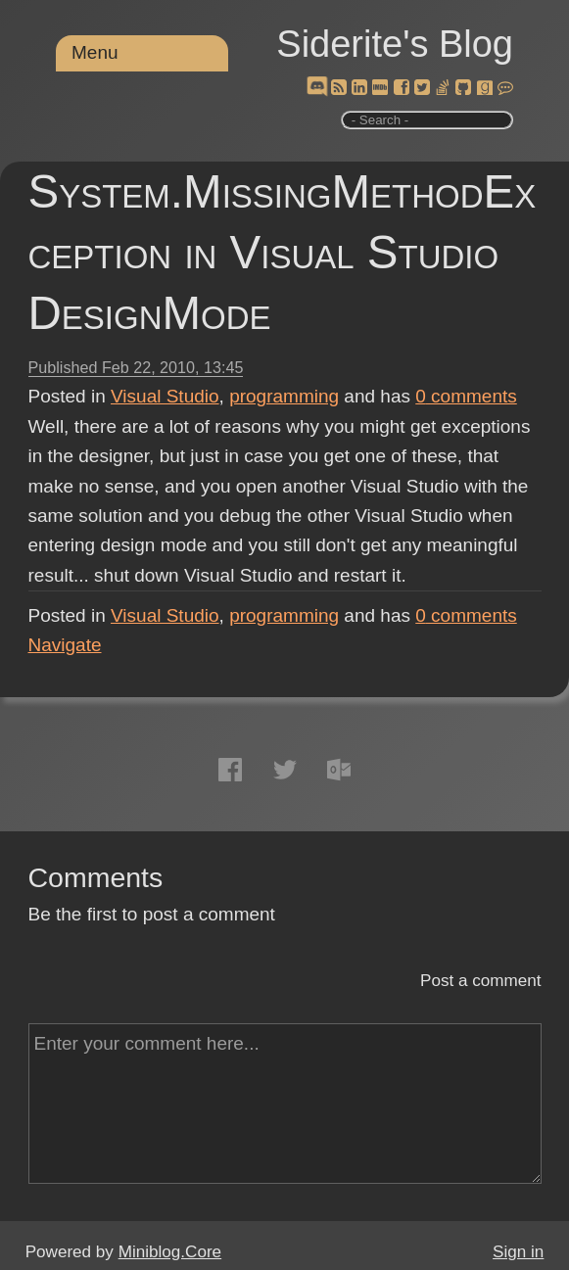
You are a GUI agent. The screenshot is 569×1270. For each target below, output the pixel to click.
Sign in (518, 1252)
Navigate (65, 645)
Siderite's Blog (394, 44)
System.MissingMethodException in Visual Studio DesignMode (282, 252)
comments (466, 396)
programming (284, 396)
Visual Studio (165, 396)
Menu (95, 52)
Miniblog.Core (170, 1252)
